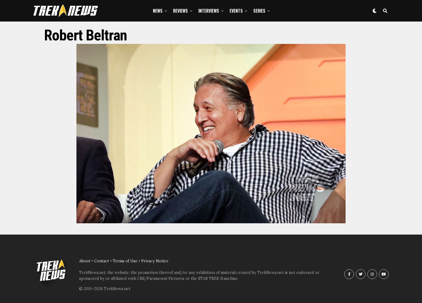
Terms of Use (125, 261)
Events (236, 11)
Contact (101, 261)
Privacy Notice (154, 261)
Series (259, 11)
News (158, 11)
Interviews (208, 11)
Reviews (180, 11)
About (84, 261)
